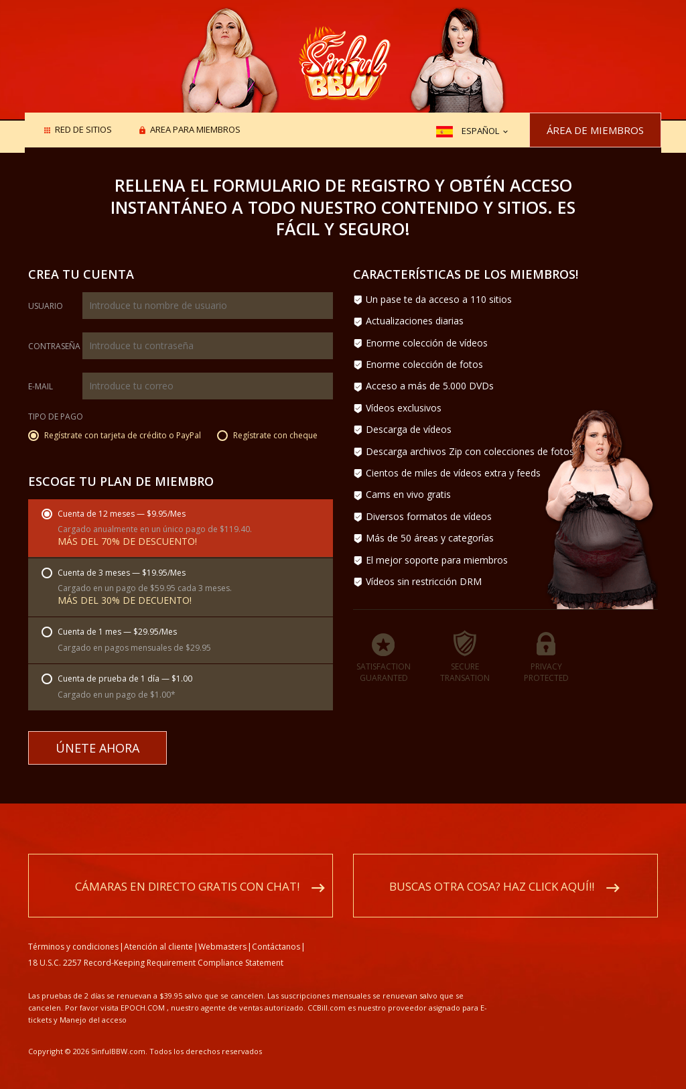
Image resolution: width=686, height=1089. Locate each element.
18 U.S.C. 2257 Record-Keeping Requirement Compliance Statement (155, 948)
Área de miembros (595, 130)
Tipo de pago (55, 417)
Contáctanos (276, 932)
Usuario (45, 306)
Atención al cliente (158, 932)
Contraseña (54, 346)
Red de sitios (83, 130)
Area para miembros (195, 130)
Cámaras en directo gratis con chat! (187, 871)
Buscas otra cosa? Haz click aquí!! (491, 871)
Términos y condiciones (73, 932)
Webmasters (222, 932)
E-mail (40, 387)
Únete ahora (97, 748)
